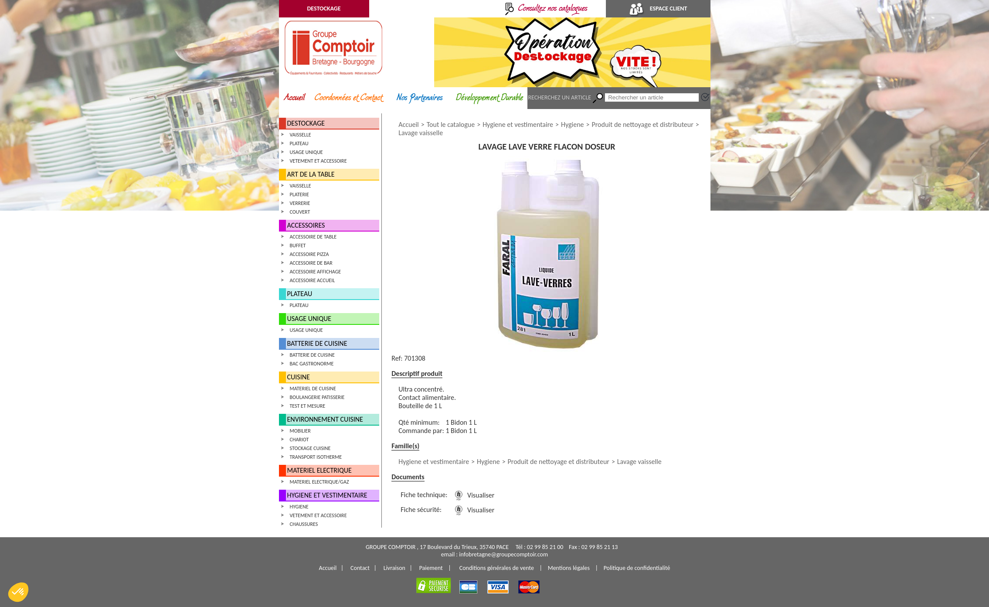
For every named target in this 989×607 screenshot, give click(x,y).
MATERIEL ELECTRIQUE (319, 470)
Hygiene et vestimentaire (518, 124)
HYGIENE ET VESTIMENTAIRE (327, 495)
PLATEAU (299, 143)
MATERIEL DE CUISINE (313, 388)
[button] (18, 592)
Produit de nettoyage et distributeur (642, 124)
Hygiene (572, 124)
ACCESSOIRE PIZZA (309, 254)
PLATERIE (299, 194)
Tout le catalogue (451, 124)
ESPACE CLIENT (658, 8)
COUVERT (300, 212)
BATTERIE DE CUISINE (317, 343)
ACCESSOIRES (306, 225)
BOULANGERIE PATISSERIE (317, 397)
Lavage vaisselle (420, 133)
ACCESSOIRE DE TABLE (313, 237)
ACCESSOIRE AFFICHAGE (315, 272)
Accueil (408, 124)
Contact (360, 568)
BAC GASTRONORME (312, 364)
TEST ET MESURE (308, 406)
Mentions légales (569, 568)
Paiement (431, 568)
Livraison (394, 568)
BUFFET (298, 245)
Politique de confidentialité (637, 568)
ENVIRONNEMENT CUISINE (325, 419)
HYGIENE (299, 507)
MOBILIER (300, 431)
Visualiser (473, 495)
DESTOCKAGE (323, 8)
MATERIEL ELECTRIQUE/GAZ (319, 482)
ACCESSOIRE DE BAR (311, 263)
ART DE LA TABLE (311, 174)
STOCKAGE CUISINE (310, 448)
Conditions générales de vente (496, 568)
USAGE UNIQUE (306, 152)
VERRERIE (300, 203)
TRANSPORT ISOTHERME (316, 457)
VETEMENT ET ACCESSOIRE (318, 161)
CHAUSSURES (304, 524)
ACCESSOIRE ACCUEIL (312, 280)
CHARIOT (299, 439)
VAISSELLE (300, 135)
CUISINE (298, 377)
